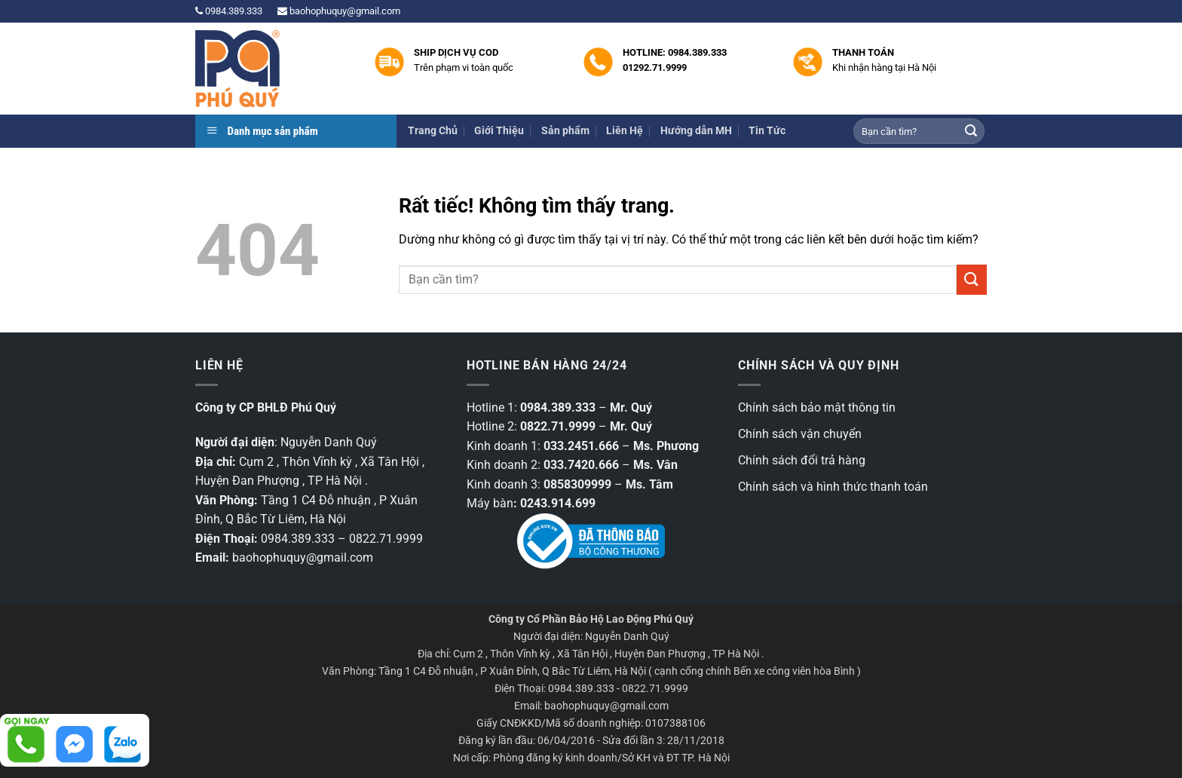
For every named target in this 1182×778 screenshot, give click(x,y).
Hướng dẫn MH (696, 130)
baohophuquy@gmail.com (338, 11)
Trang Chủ (433, 130)
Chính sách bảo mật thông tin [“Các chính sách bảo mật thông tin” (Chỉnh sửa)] (817, 407)
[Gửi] (971, 131)
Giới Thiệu (499, 130)
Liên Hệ (624, 130)
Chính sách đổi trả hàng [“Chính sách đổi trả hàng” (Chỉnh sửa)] (801, 460)
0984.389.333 (228, 11)
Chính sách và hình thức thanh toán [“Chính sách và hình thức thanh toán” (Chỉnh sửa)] (833, 486)
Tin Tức (767, 130)
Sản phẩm (565, 130)
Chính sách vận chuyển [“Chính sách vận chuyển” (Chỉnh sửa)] (800, 434)
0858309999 (577, 484)
